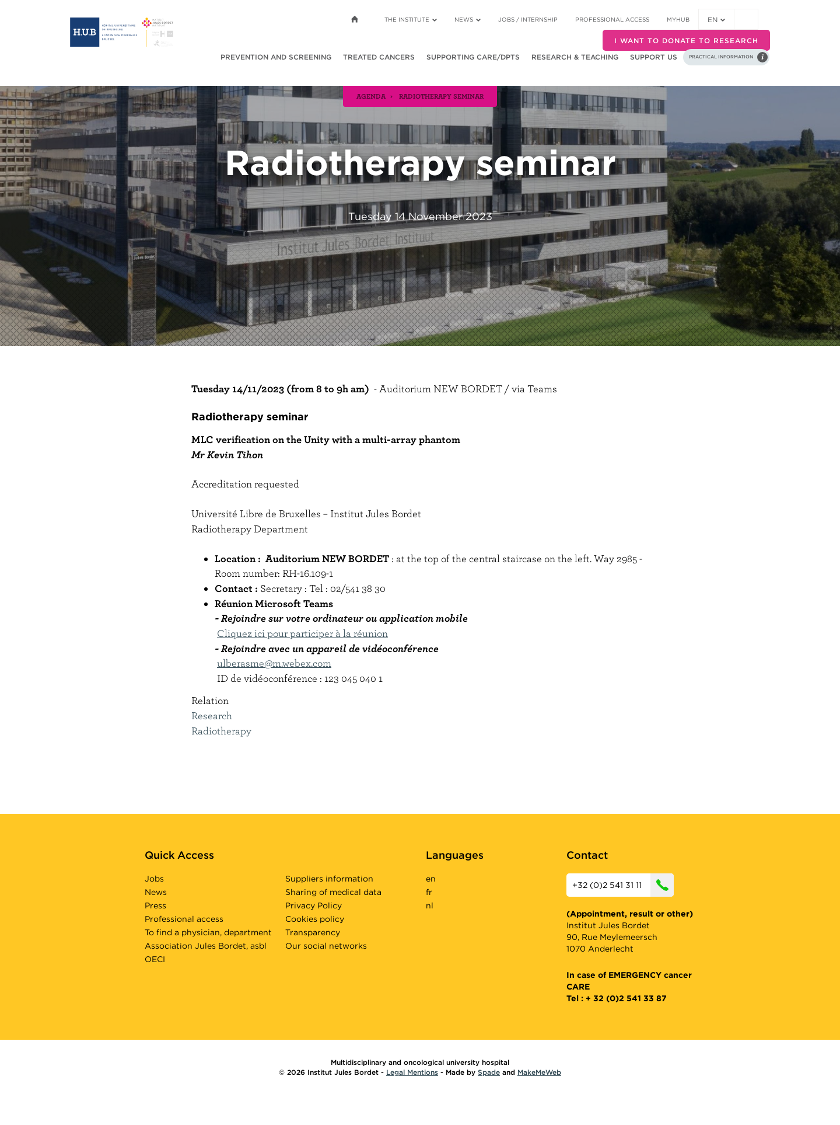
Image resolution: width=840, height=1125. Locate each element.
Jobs (154, 878)
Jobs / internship (528, 19)
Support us (653, 57)
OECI (155, 959)
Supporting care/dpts (473, 57)
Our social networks (326, 945)
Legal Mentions (412, 1072)
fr (429, 892)
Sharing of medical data (333, 892)
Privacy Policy (313, 905)
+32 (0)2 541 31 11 (623, 885)
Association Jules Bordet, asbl (206, 945)
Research (211, 715)
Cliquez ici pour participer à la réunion (302, 633)
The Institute (410, 19)
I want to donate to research (686, 40)
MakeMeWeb (539, 1072)
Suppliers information (329, 878)
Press (155, 905)
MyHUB (678, 19)
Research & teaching (574, 57)
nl (429, 905)
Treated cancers (379, 57)
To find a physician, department (208, 932)
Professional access (612, 19)
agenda (371, 96)
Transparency (312, 932)
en (716, 19)
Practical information (721, 57)
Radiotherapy (221, 731)
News (467, 19)
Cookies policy (314, 919)
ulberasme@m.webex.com (274, 663)
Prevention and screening (275, 57)
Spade (489, 1072)
